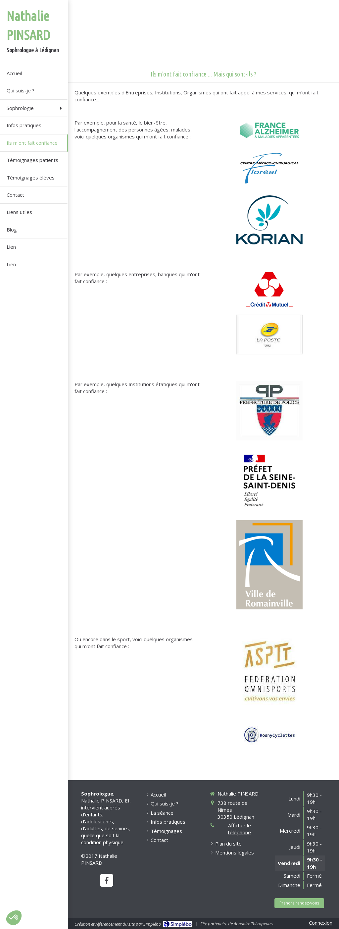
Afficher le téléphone (239, 829)
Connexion (320, 922)
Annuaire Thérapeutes (253, 924)
